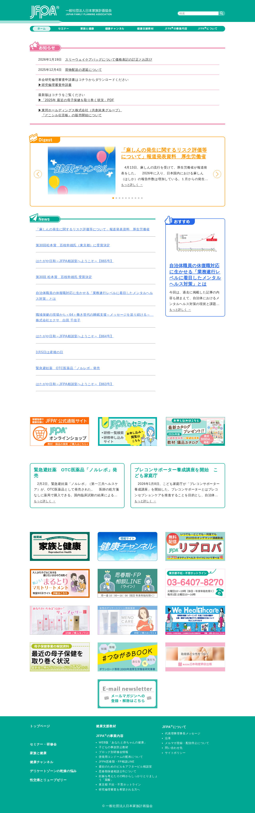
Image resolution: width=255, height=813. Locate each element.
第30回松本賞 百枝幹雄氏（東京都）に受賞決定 (73, 245)
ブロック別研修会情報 (113, 752)
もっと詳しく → (132, 184)
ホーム (41, 28)
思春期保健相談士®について (117, 771)
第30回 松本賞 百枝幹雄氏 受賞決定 (64, 277)
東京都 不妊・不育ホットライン (120, 784)
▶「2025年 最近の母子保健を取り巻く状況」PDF (76, 100)
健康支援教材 (145, 28)
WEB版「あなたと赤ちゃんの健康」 (123, 742)
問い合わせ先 (174, 747)
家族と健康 (87, 28)
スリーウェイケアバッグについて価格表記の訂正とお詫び (108, 59)
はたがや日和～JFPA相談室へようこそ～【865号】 (74, 261)
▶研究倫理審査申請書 (55, 85)
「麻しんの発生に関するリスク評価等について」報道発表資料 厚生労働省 (93, 229)
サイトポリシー (175, 752)
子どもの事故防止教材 (113, 747)
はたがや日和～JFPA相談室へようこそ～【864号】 (74, 336)
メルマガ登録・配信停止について (187, 743)
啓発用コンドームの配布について (121, 756)
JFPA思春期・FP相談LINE (116, 761)
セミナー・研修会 (43, 744)
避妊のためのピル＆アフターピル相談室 (125, 766)
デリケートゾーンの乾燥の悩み (53, 771)
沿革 (168, 738)
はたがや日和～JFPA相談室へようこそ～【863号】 (74, 384)
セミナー (63, 28)
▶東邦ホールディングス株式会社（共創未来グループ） (80, 110)
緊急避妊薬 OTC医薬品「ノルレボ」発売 (68, 368)
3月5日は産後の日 (49, 352)
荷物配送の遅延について (83, 69)
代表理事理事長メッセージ (182, 733)
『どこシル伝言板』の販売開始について (72, 115)
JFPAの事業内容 (176, 28)
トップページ (40, 726)
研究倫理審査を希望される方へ (119, 789)
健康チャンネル (115, 28)
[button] (38, 174)
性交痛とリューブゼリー (48, 780)
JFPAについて (208, 28)
